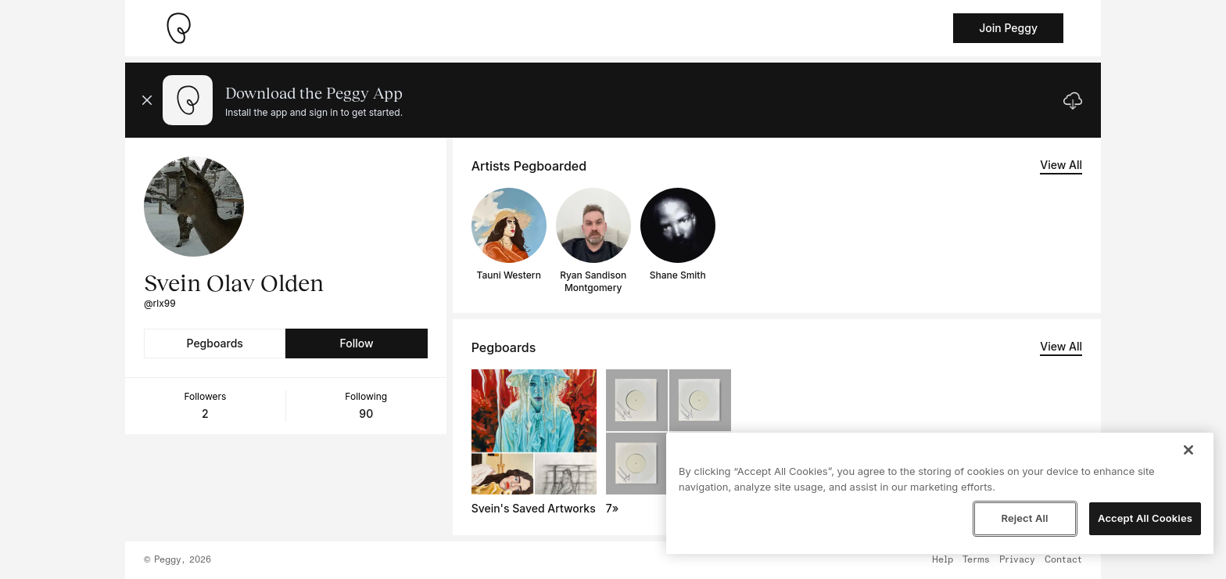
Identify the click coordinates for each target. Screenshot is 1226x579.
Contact (1063, 560)
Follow (356, 343)
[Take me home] (178, 28)
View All (1061, 164)
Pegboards (215, 343)
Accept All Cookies (1145, 518)
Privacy (1017, 560)
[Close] (1188, 450)
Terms (976, 560)
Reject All (1024, 518)
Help (942, 560)
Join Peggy (1008, 27)
